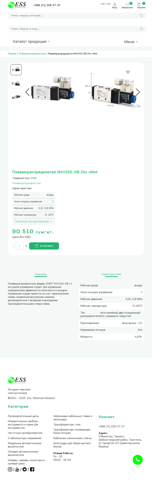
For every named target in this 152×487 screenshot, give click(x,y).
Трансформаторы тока (66, 424)
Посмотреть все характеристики (33, 221)
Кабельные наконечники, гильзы (72, 438)
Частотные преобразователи (25, 433)
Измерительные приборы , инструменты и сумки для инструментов (23, 424)
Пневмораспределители (32, 54)
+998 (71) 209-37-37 (46, 5)
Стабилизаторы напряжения (24, 438)
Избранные (127, 8)
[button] (27, 92)
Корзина (141, 8)
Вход (114, 8)
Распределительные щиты (23, 416)
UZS (102, 4)
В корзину (44, 246)
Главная (12, 54)
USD (108, 4)
